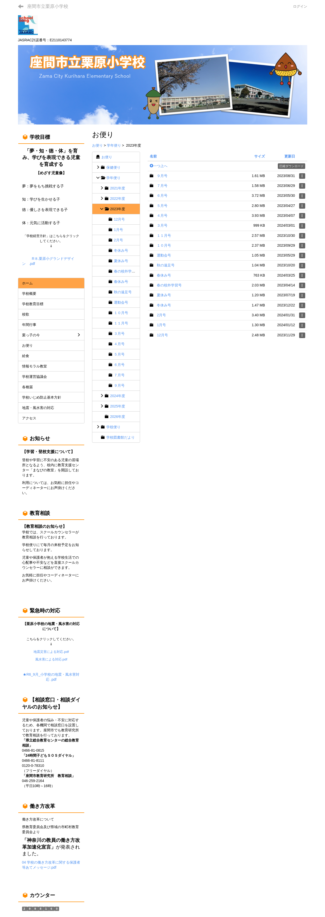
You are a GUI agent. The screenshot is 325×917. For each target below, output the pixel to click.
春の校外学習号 (126, 271)
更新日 (289, 156)
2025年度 (117, 406)
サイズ (259, 156)
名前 (153, 156)
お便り (97, 145)
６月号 (119, 365)
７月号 (119, 375)
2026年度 (117, 417)
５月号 (119, 354)
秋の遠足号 (123, 292)
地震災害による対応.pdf (51, 652)
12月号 (119, 219)
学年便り (114, 145)
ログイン (300, 6)
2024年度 (117, 396)
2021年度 (117, 188)
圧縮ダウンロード (291, 166)
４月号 (119, 344)
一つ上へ (158, 166)
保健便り (113, 167)
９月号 (119, 385)
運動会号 (121, 302)
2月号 (118, 240)
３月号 (119, 333)
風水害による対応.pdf (51, 659)
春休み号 (121, 282)
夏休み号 (121, 261)
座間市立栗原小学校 (47, 6)
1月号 (118, 230)
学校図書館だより (120, 437)
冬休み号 (121, 250)
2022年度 (117, 199)
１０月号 (121, 313)
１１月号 (121, 323)
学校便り (113, 427)
